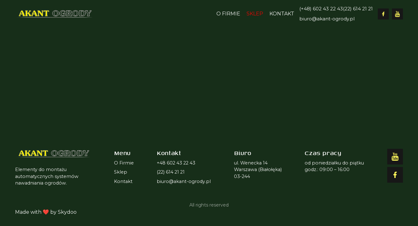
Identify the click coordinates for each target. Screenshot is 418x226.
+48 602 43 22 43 (176, 163)
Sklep (255, 14)
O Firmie (228, 14)
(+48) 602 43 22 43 (321, 9)
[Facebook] (383, 13)
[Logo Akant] (54, 14)
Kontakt (281, 14)
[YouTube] (397, 13)
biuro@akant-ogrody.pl (327, 19)
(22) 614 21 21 (358, 9)
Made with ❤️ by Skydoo (46, 212)
